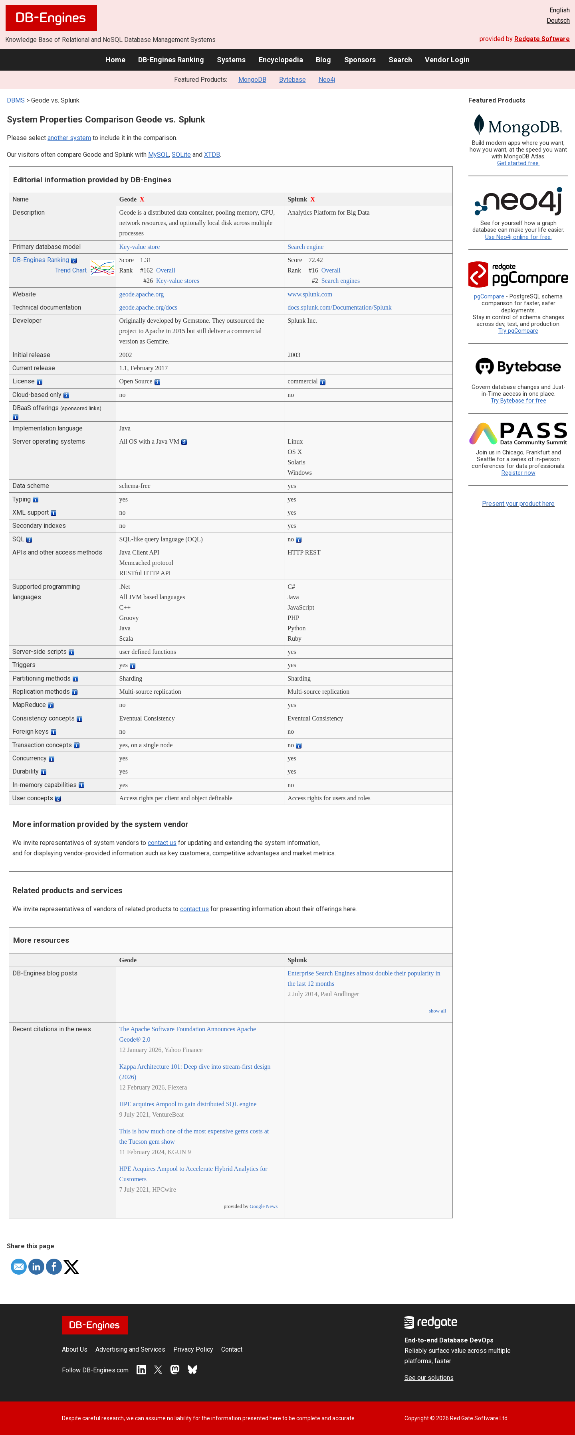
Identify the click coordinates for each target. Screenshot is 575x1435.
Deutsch (558, 20)
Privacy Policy (193, 1349)
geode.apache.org (141, 294)
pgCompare (489, 296)
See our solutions (429, 1378)
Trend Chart (71, 270)
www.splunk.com (310, 294)
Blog (323, 59)
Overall (165, 270)
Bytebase (292, 79)
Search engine (305, 246)
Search (400, 59)
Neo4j (327, 79)
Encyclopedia (281, 59)
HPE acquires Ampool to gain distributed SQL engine (188, 1104)
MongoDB (252, 79)
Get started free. (518, 163)
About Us (74, 1349)
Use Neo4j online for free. (518, 237)
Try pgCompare (518, 331)
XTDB (212, 154)
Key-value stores (177, 280)
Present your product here (518, 503)
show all (437, 1011)
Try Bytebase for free (518, 400)
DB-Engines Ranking (171, 59)
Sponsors (360, 59)
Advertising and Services (130, 1349)
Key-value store (139, 246)
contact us (162, 843)
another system (69, 138)
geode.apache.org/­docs (148, 307)
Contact (231, 1349)
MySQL (158, 154)
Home (115, 59)
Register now (518, 473)
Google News (264, 1206)
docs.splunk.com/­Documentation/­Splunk (339, 307)
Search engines (340, 280)
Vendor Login (447, 59)
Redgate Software (542, 39)
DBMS (16, 100)
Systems (231, 59)
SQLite (181, 154)
